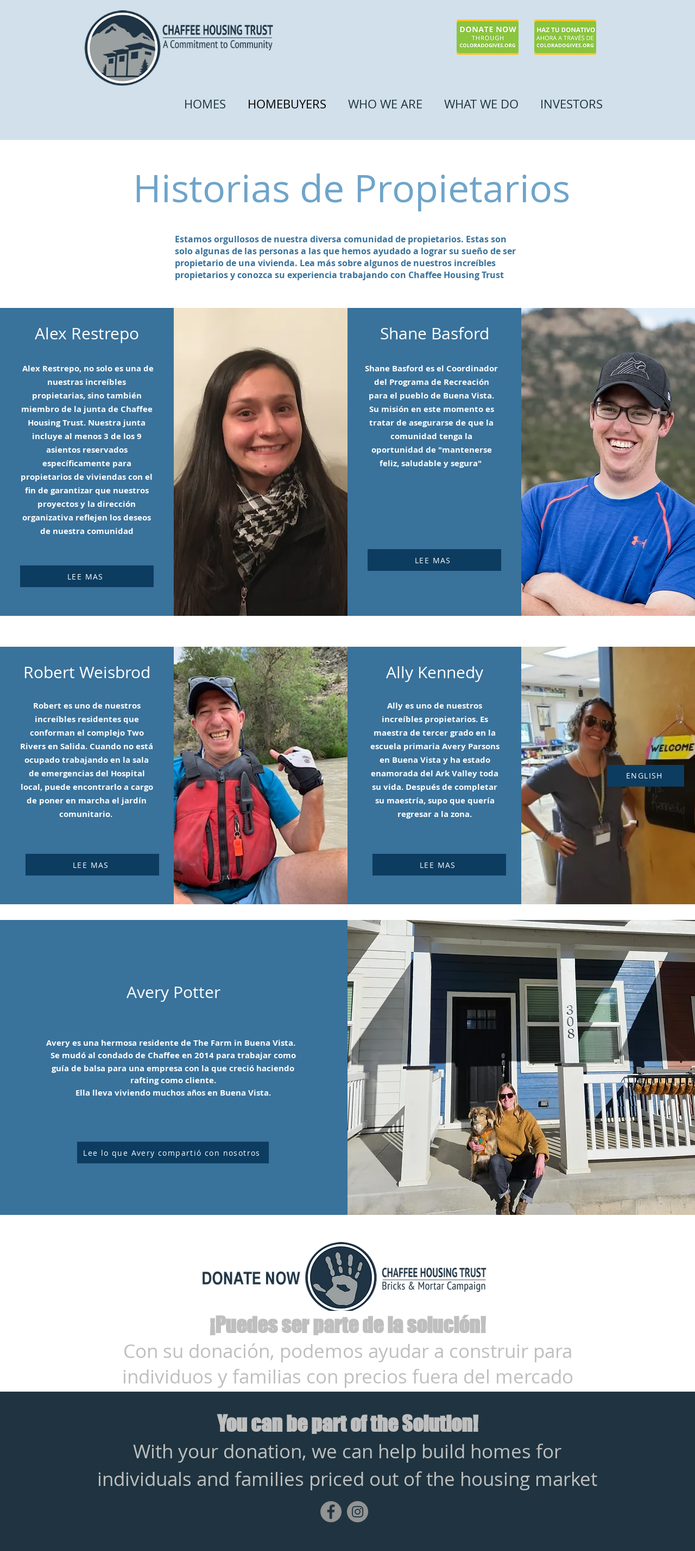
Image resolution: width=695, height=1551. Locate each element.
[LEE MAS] (87, 576)
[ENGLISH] (645, 776)
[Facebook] (331, 1511)
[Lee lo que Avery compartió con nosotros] (173, 1152)
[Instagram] (357, 1511)
